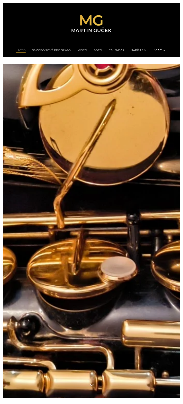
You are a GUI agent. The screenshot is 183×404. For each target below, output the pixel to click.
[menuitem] (21, 50)
